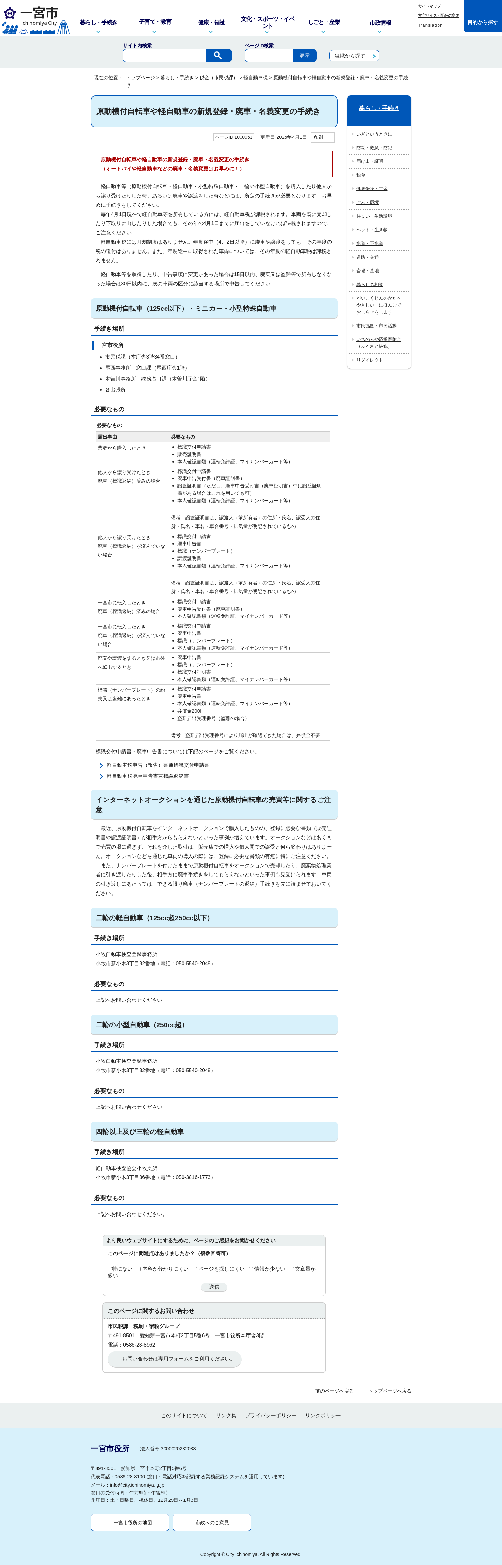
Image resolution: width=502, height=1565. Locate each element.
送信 (214, 1287)
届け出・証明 (369, 161)
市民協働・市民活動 (376, 325)
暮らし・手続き (177, 77)
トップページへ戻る (390, 1391)
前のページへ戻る (334, 1391)
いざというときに (374, 133)
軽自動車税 (255, 77)
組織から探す (350, 55)
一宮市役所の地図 (133, 1522)
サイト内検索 (137, 45)
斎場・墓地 (367, 270)
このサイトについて (184, 1415)
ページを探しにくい (222, 1269)
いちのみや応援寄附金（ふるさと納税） (378, 343)
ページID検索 (259, 45)
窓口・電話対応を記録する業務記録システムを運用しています (215, 1476)
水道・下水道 (369, 243)
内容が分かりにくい (165, 1269)
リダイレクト (369, 360)
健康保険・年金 (372, 188)
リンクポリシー (323, 1415)
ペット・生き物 (372, 229)
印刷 (318, 137)
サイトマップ (429, 6)
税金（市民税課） (219, 77)
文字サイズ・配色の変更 (438, 15)
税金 (360, 175)
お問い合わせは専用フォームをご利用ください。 (178, 1358)
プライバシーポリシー (270, 1415)
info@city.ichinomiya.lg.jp (137, 1485)
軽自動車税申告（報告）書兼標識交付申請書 (158, 765)
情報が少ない (269, 1269)
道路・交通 (367, 257)
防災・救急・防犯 (374, 147)
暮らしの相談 (369, 284)
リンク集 (226, 1415)
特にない (122, 1269)
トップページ (140, 77)
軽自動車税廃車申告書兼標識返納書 (148, 776)
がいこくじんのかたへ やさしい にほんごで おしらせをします (381, 304)
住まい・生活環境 (374, 216)
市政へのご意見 (212, 1522)
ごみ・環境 (367, 202)
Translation (430, 25)
